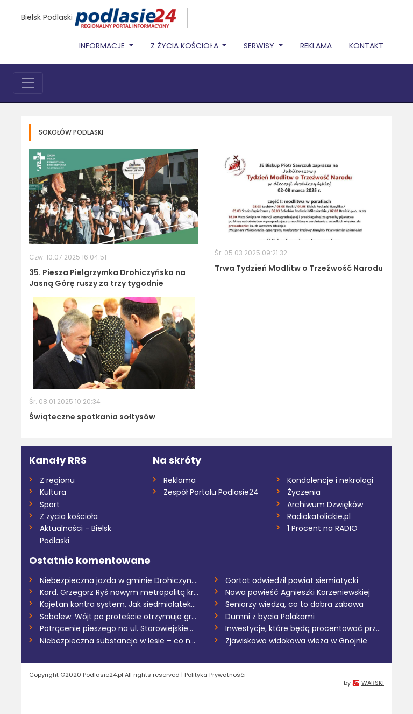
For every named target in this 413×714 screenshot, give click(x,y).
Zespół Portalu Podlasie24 (211, 492)
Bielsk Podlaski (47, 17)
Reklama (316, 45)
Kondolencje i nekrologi (330, 480)
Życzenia (304, 492)
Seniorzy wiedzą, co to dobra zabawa (294, 604)
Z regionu (57, 480)
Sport (50, 504)
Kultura (53, 492)
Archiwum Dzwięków (325, 504)
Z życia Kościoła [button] (185, 45)
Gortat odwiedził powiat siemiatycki (291, 580)
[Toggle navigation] (28, 83)
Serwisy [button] (260, 45)
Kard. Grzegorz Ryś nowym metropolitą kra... (119, 592)
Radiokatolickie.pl (319, 516)
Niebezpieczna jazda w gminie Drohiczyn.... (119, 580)
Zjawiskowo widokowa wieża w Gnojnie (296, 640)
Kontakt (366, 45)
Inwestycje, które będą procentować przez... (304, 628)
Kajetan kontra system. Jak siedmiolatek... (118, 604)
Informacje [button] (103, 45)
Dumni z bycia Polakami (270, 616)
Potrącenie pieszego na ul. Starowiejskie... (116, 628)
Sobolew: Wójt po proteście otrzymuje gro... (119, 616)
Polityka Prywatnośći (215, 674)
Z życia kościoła (69, 516)
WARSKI (372, 682)
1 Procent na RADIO (322, 528)
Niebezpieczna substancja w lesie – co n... (117, 640)
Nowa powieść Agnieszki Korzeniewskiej (297, 592)
